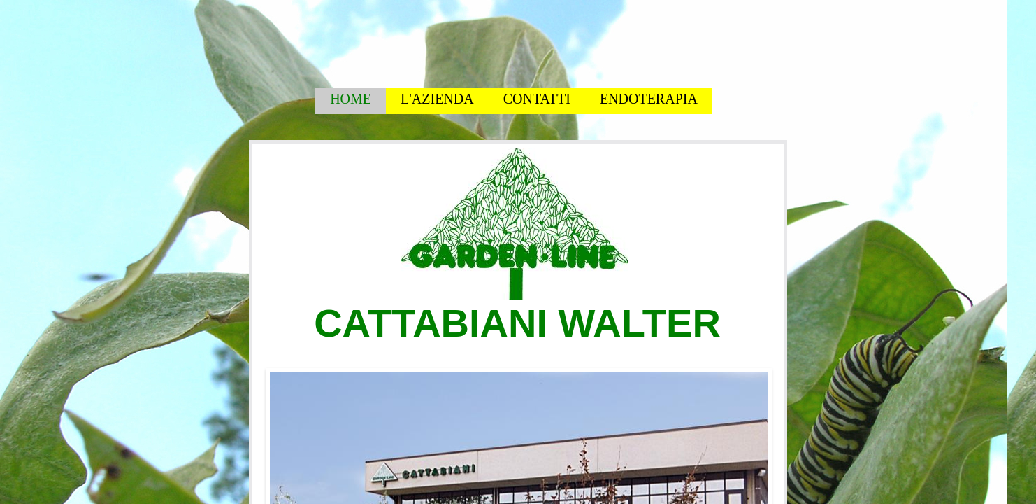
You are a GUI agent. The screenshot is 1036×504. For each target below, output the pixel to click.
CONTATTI (536, 98)
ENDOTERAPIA (649, 98)
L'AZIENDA (437, 98)
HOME (350, 98)
